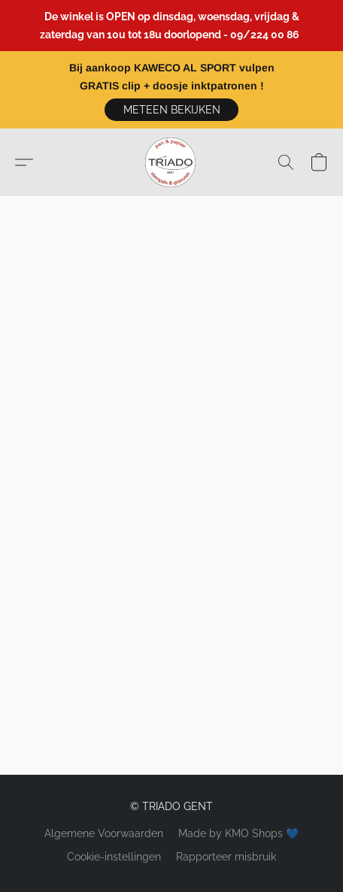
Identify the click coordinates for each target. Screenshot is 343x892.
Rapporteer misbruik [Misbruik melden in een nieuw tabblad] (226, 857)
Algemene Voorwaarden (103, 833)
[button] (171, 109)
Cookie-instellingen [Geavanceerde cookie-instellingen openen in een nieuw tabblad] (114, 857)
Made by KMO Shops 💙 (238, 833)
